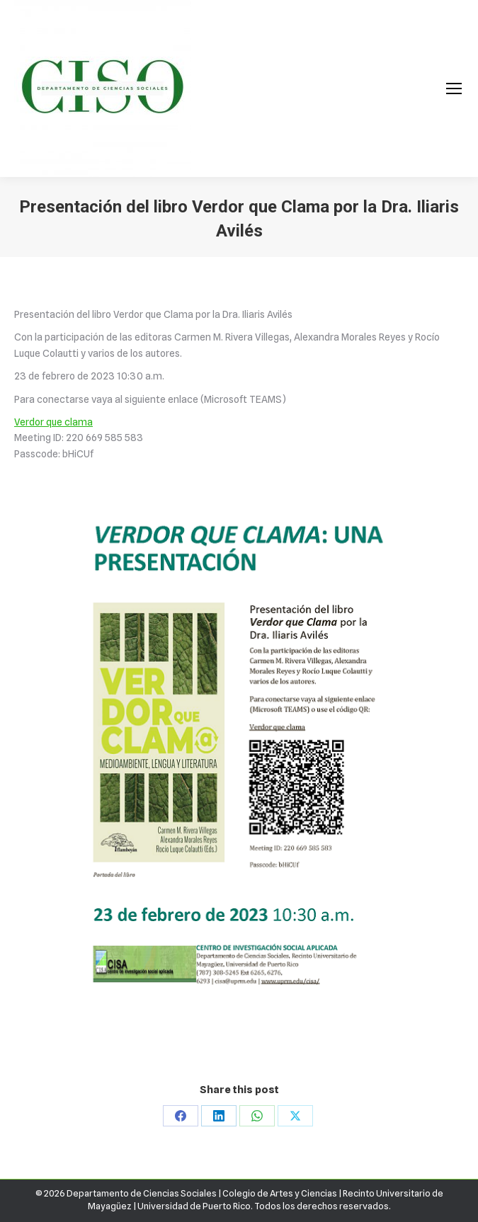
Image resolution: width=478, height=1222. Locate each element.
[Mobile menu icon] (454, 88)
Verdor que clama (53, 422)
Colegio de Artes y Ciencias (279, 1193)
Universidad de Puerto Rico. (195, 1205)
